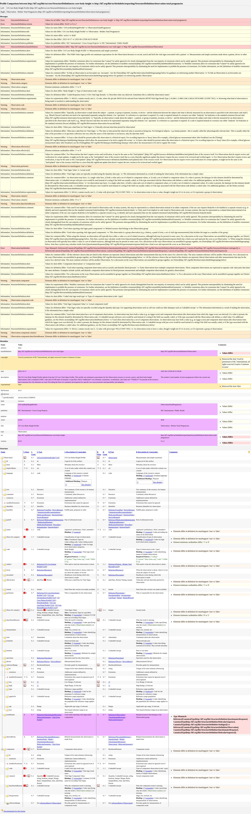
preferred (77, 475)
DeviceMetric (56, 661)
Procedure (57, 525)
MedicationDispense (45, 522)
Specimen (48, 658)
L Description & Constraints (75, 452)
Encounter (48, 575)
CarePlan (48, 510)
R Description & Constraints (147, 452)
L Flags (26, 452)
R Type (111, 452)
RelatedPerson (128, 598)
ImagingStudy (53, 527)
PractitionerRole (43, 603)
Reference (40, 510)
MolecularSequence (44, 717)
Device (47, 661)
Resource (48, 570)
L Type (39, 452)
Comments (173, 452)
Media (50, 739)
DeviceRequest (57, 510)
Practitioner (120, 593)
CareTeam (112, 598)
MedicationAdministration (54, 520)
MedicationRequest (44, 515)
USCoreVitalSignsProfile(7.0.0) (48, 458)
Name (3, 452)
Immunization (42, 527)
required (77, 532)
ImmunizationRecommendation (49, 512)
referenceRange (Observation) (50, 803)
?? (72, 475)
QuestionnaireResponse (53, 715)
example (149, 552)
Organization (125, 595)
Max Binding (86, 485)
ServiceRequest (42, 517)
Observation (113, 458)
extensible (77, 552)
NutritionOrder (57, 515)
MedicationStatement (44, 525)
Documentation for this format (13, 811)
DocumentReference (52, 737)
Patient (119, 598)
